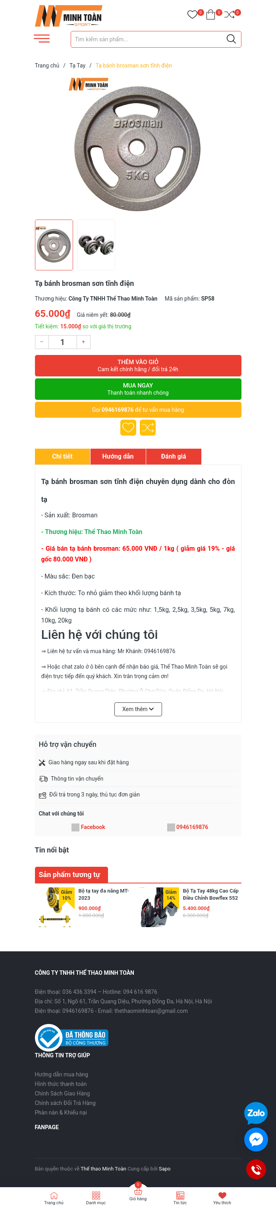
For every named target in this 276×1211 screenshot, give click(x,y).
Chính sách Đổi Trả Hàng (65, 1103)
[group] (138, 146)
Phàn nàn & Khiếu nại (61, 1112)
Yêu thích (222, 1202)
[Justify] (231, 39)
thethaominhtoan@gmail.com (151, 1011)
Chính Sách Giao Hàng (62, 1093)
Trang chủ (54, 1202)
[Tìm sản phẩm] (156, 39)
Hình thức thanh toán (61, 1084)
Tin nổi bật (52, 850)
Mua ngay (138, 389)
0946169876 (117, 410)
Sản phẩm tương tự (69, 874)
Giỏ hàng (138, 1198)
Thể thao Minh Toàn (103, 1169)
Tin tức (180, 1202)
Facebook (93, 827)
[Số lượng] (63, 342)
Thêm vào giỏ (138, 366)
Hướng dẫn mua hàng (61, 1074)
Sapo (165, 1169)
